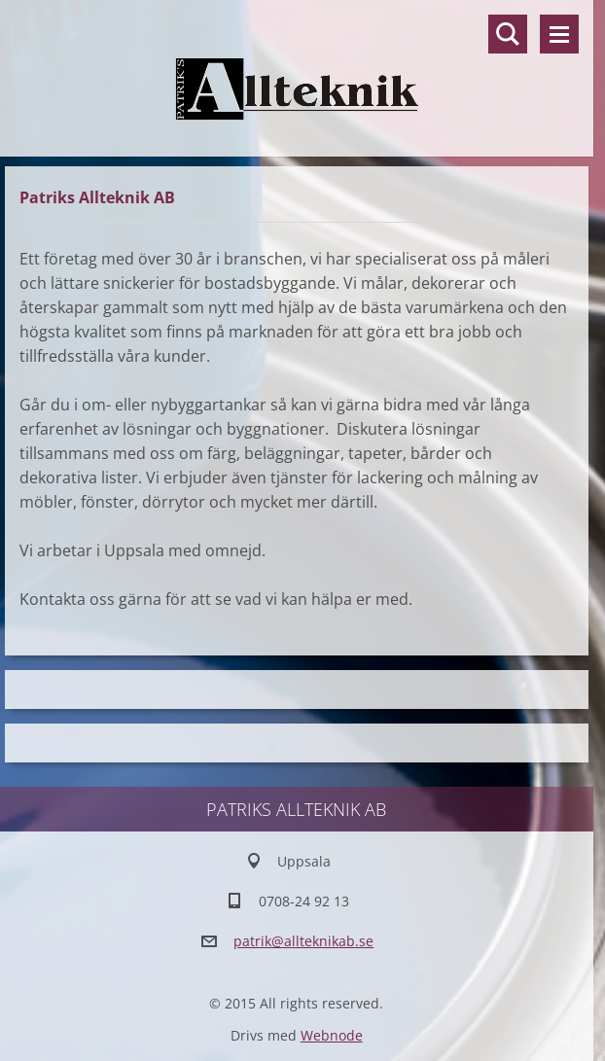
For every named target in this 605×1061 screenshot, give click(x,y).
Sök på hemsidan (507, 34)
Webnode (332, 1035)
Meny (559, 34)
